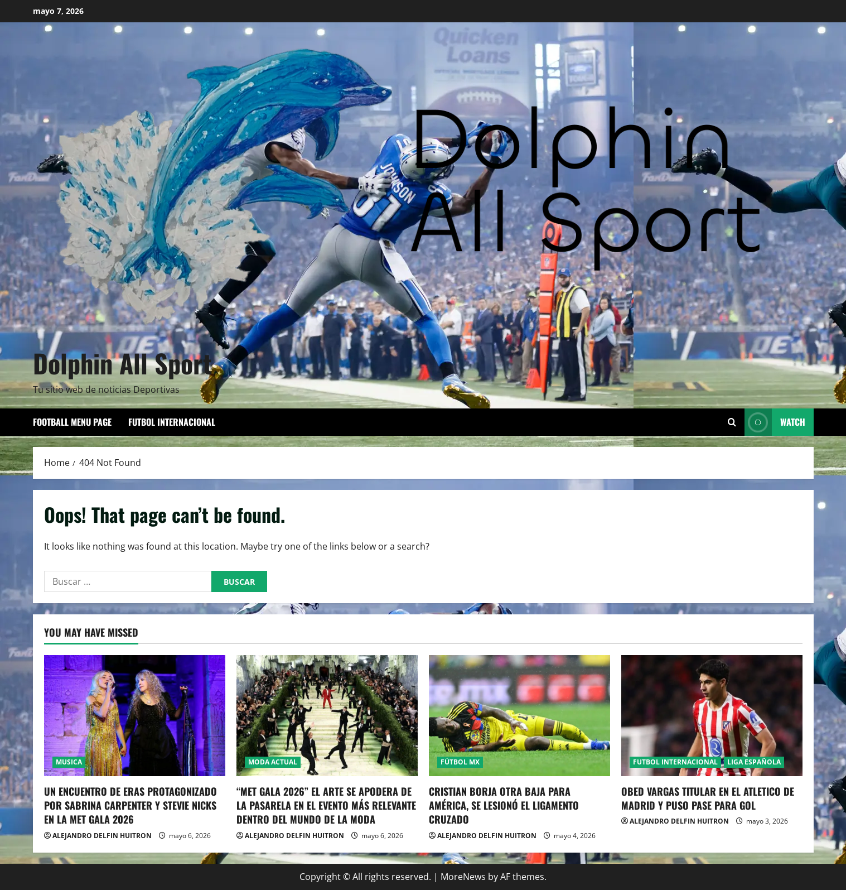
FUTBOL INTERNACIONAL (171, 422)
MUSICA (69, 762)
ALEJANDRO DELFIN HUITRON (102, 835)
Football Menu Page (72, 422)
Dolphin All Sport (122, 363)
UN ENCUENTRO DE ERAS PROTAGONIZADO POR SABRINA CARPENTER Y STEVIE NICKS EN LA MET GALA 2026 (130, 805)
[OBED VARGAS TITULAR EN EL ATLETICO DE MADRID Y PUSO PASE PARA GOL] (712, 715)
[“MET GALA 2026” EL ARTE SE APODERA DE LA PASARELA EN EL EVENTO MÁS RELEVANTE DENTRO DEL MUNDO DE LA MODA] (327, 715)
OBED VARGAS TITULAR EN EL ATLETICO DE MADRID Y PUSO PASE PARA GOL (707, 798)
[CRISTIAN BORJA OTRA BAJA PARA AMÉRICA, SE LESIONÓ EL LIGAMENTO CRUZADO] (519, 715)
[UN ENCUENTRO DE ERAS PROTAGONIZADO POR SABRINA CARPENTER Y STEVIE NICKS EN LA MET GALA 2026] (134, 715)
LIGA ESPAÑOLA (754, 762)
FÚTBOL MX (460, 762)
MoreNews (463, 876)
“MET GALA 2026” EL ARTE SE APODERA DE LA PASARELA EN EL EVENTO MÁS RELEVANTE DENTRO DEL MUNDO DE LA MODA (326, 805)
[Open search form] (732, 422)
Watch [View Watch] (775, 422)
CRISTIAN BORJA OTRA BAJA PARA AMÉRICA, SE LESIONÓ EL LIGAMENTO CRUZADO (504, 805)
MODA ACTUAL (272, 762)
